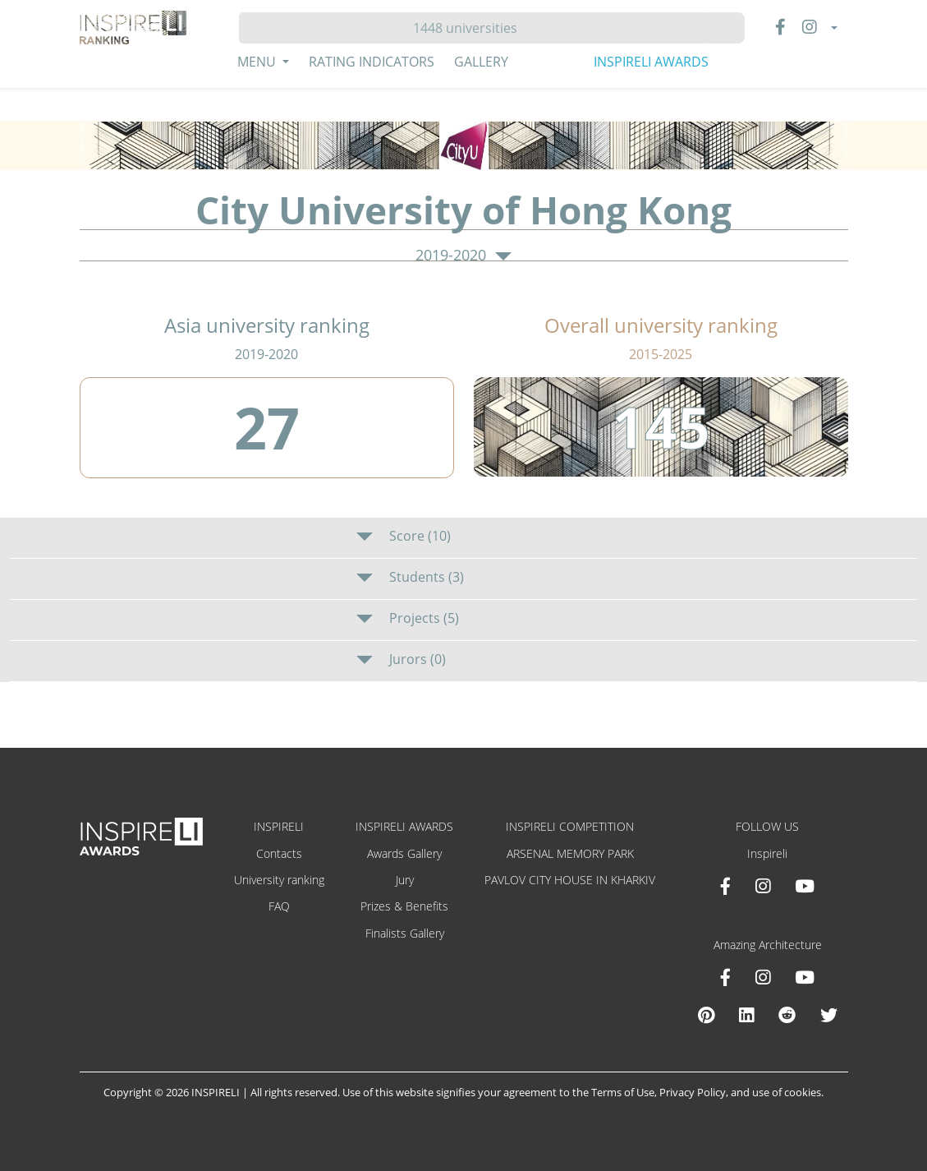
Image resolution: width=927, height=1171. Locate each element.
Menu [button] (258, 62)
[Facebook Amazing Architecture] (725, 977)
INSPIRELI (279, 826)
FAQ (279, 906)
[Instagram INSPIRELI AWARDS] (763, 886)
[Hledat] (471, 28)
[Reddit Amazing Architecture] (787, 1015)
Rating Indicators (371, 62)
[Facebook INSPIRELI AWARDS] (725, 886)
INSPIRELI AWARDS (651, 62)
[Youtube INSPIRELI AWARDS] (804, 886)
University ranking (279, 879)
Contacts (279, 853)
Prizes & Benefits (404, 906)
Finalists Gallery (404, 933)
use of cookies (786, 1092)
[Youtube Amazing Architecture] (804, 977)
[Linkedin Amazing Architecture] (746, 1015)
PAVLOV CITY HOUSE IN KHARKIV (569, 879)
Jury (405, 879)
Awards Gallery (404, 853)
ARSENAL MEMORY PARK (570, 853)
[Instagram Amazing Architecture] (763, 977)
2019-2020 (463, 255)
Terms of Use (622, 1092)
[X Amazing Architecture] (829, 1015)
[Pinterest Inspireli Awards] (706, 1015)
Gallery (481, 62)
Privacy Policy (692, 1092)
